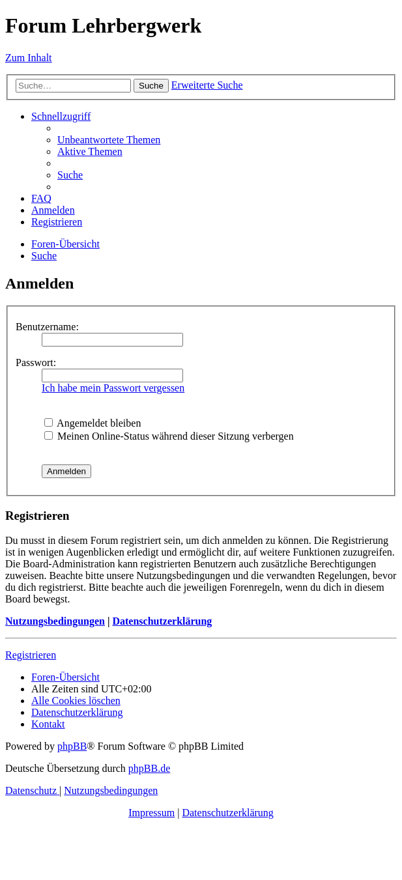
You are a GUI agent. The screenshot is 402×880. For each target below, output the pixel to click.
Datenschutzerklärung (162, 621)
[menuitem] (108, 139)
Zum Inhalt (28, 57)
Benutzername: (47, 326)
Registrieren (30, 654)
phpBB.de (149, 768)
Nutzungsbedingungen (55, 621)
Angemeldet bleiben (92, 423)
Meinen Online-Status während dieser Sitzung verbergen (169, 436)
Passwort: (36, 362)
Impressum (151, 812)
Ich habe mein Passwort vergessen (113, 387)
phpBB (72, 746)
